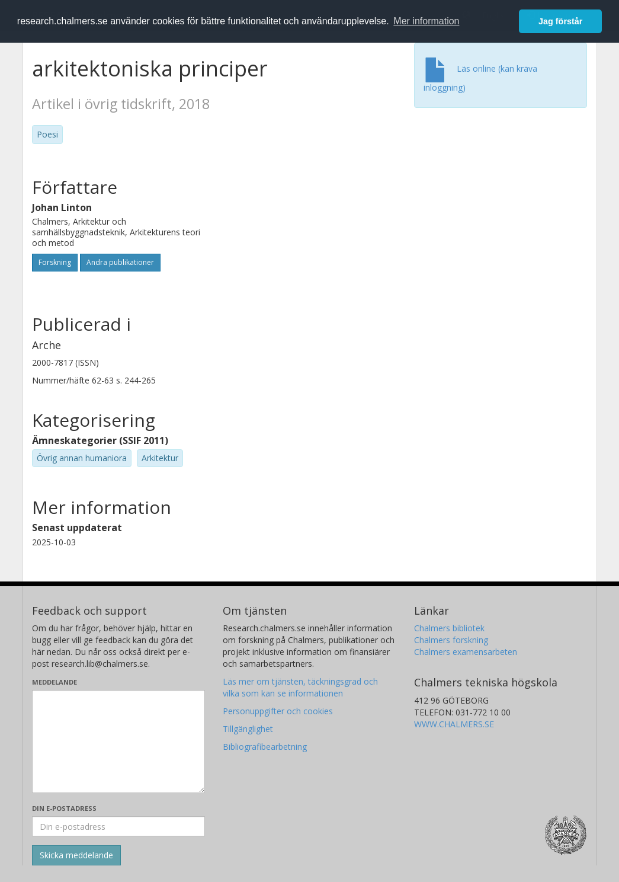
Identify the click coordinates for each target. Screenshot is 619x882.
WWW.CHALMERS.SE (454, 724)
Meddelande (54, 682)
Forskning (55, 262)
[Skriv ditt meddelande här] (119, 741)
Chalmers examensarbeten (465, 651)
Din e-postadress (64, 808)
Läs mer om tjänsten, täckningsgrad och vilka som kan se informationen (300, 687)
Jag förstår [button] (560, 21)
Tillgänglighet (248, 728)
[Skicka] (76, 855)
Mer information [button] (426, 21)
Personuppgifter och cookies (278, 711)
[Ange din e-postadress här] (119, 826)
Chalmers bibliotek (449, 628)
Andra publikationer (120, 262)
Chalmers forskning (451, 639)
